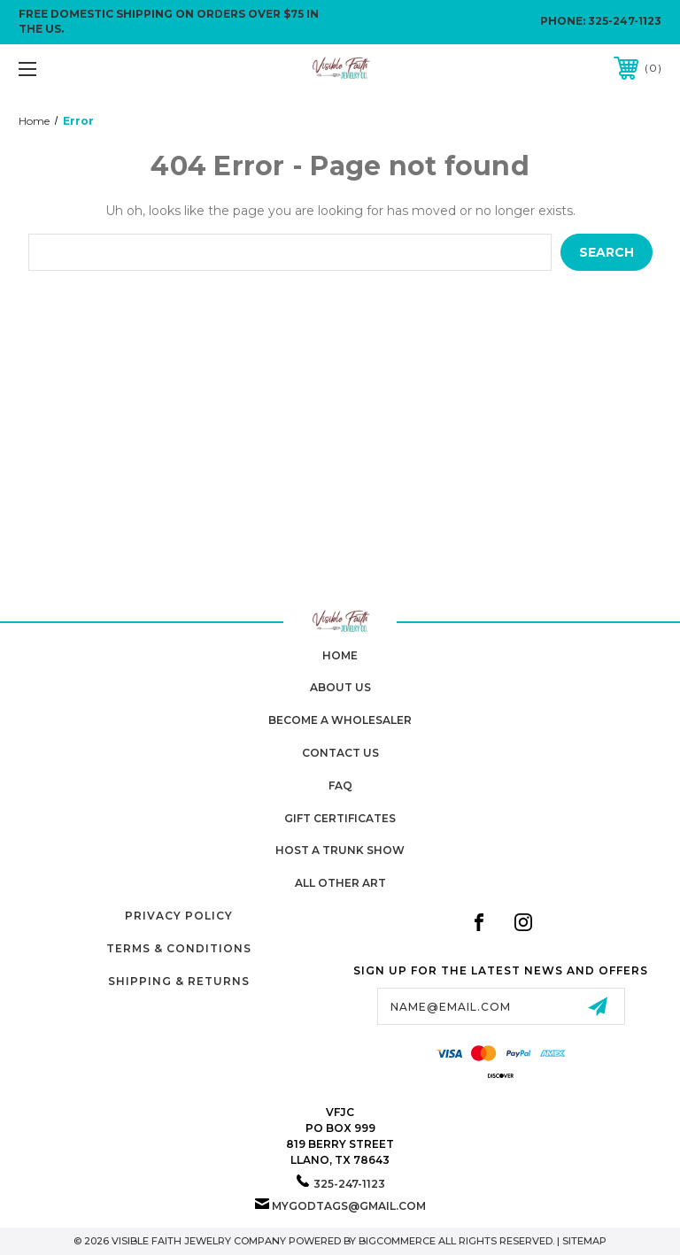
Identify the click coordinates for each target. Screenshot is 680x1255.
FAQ (340, 785)
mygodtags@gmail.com (349, 1206)
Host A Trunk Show (340, 850)
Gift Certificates (340, 818)
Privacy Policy (179, 915)
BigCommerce (397, 1241)
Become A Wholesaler (340, 720)
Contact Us (340, 752)
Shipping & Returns (179, 981)
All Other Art (340, 882)
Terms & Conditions (178, 948)
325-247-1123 (624, 20)
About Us (340, 687)
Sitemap (584, 1241)
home (340, 655)
